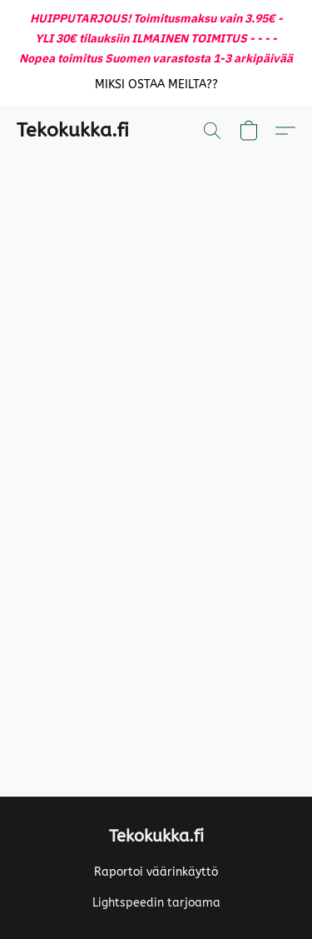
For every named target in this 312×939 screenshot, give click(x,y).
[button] (156, 84)
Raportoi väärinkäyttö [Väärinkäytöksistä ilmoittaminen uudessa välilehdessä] (156, 872)
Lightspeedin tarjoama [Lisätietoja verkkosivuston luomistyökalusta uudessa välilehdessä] (156, 903)
